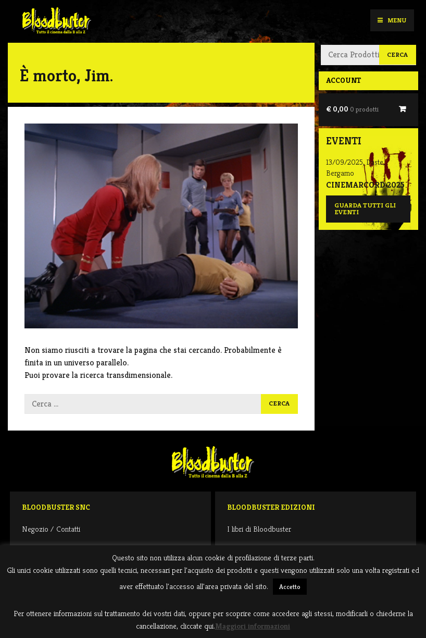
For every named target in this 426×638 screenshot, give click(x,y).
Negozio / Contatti (51, 529)
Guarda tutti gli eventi (365, 208)
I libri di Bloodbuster (259, 529)
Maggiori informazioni (252, 626)
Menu (392, 20)
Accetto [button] (289, 586)
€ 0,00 (352, 109)
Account (343, 80)
